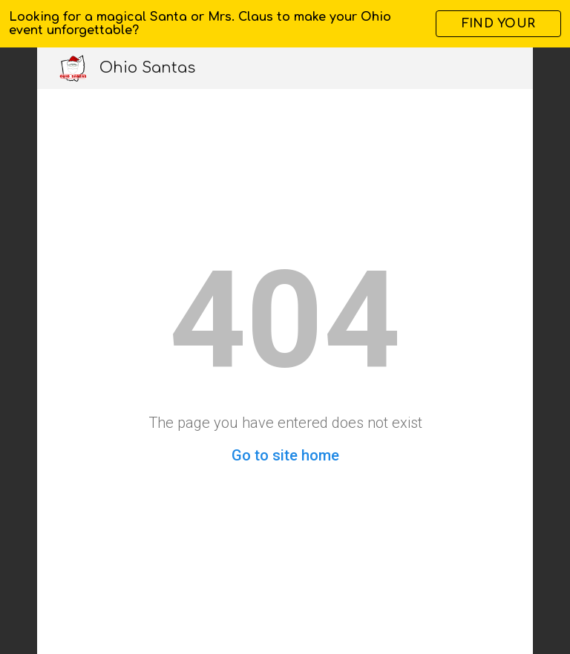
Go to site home (285, 455)
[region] (285, 23)
